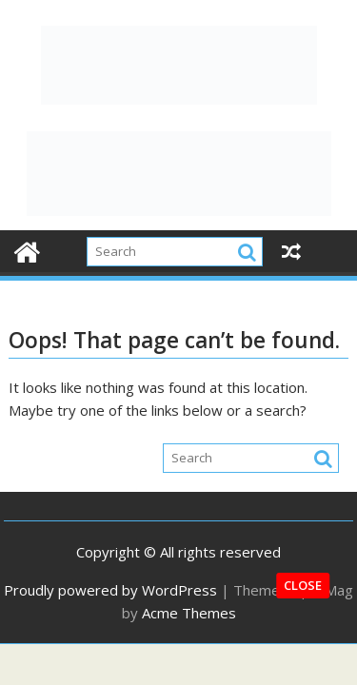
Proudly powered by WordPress (110, 589)
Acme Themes (189, 612)
